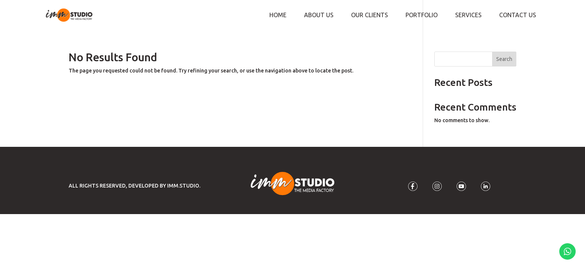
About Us (319, 15)
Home (278, 15)
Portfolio (422, 15)
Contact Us (517, 15)
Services (468, 15)
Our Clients (369, 15)
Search (504, 59)
